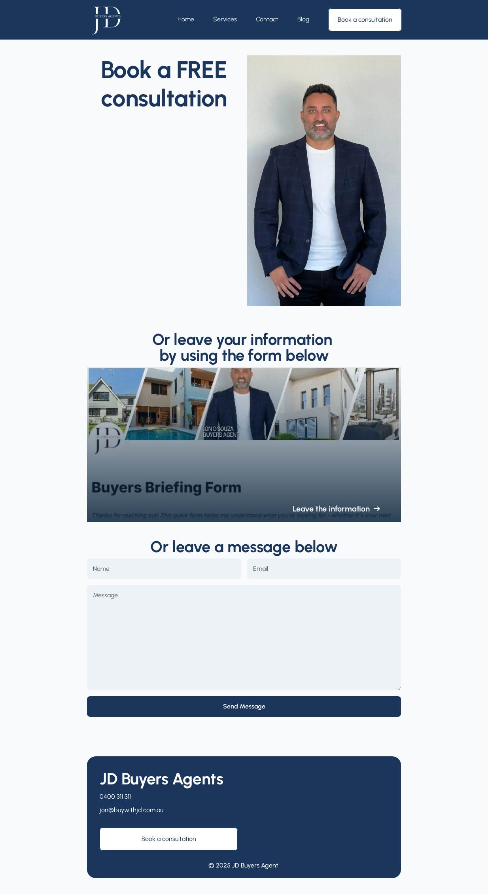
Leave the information (331, 508)
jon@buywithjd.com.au (131, 810)
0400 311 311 (115, 796)
